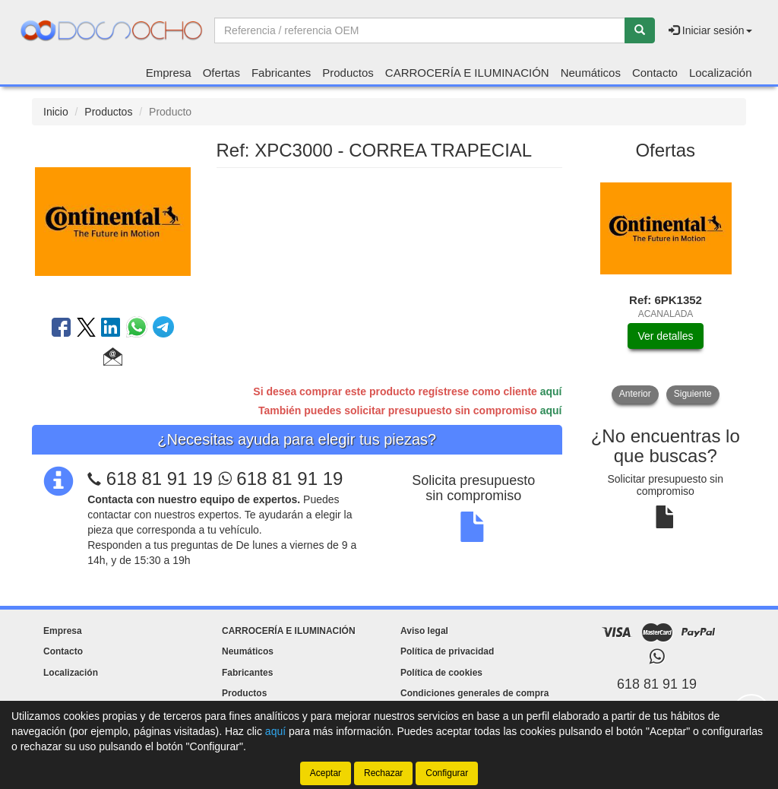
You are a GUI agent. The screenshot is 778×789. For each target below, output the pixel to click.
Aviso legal (424, 631)
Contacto (655, 72)
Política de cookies (441, 672)
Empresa (168, 72)
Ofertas (221, 72)
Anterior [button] (635, 393)
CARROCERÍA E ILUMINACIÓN (467, 72)
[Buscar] (640, 30)
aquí (551, 391)
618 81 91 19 (159, 478)
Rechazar (383, 773)
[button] (112, 358)
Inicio (55, 112)
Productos (348, 72)
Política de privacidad (447, 651)
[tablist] (666, 287)
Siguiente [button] (693, 393)
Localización (720, 72)
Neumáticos (591, 72)
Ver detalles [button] (665, 336)
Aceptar (325, 773)
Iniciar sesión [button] (710, 30)
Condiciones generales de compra (474, 693)
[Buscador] (419, 30)
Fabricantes (281, 72)
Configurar (446, 773)
